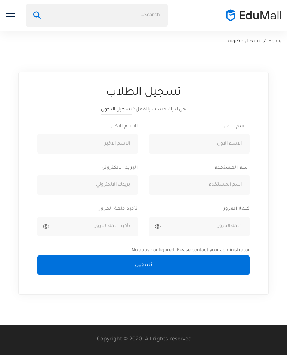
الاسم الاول (236, 126)
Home (274, 41)
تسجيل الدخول (116, 109)
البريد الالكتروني (120, 168)
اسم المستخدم (232, 168)
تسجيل (143, 265)
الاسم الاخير (124, 126)
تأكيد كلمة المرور (118, 209)
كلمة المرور (236, 209)
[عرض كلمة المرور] (157, 226)
